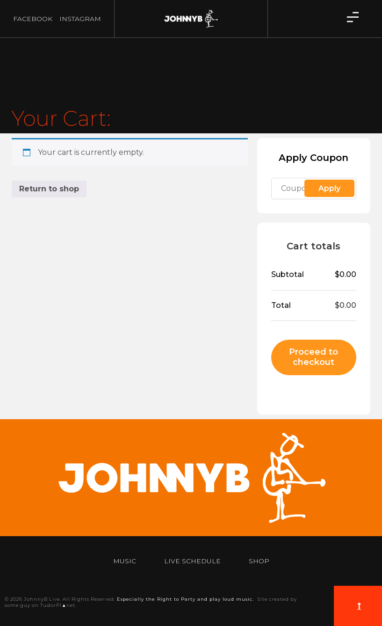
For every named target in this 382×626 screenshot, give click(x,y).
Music (124, 561)
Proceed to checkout (313, 357)
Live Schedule (192, 561)
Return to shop (49, 188)
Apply (329, 188)
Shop (259, 561)
